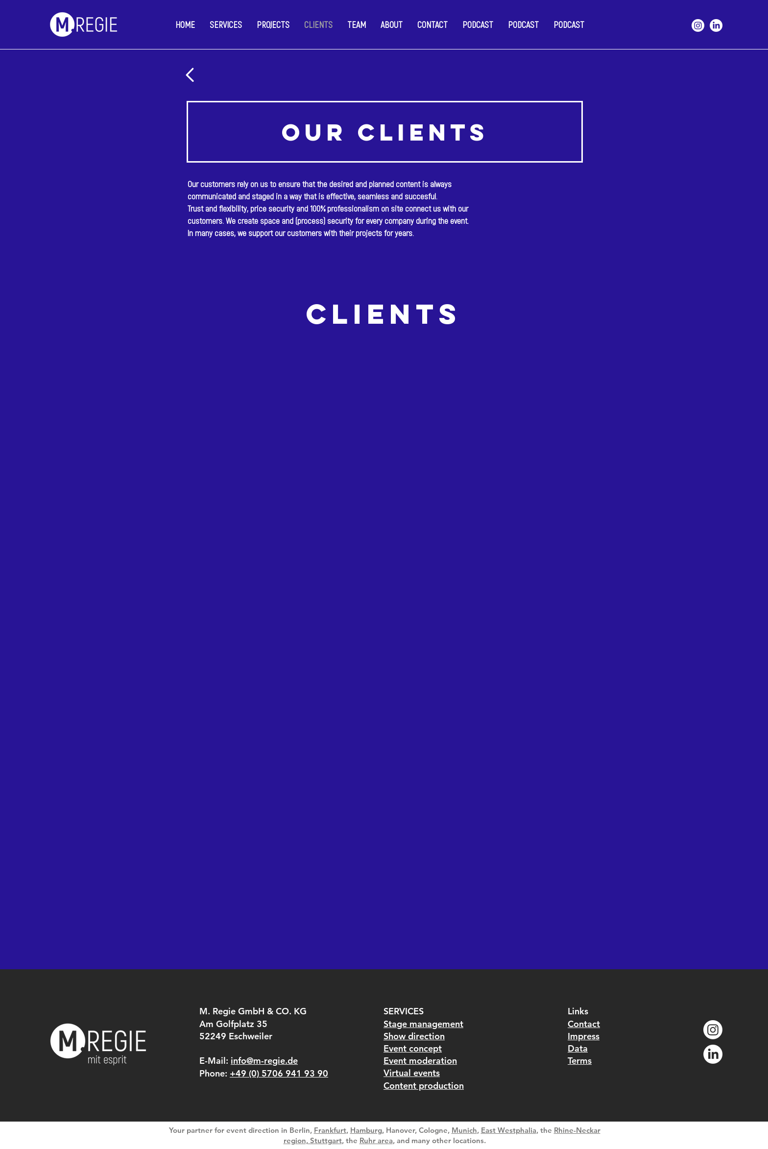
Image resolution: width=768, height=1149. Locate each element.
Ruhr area (376, 1140)
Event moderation (420, 1060)
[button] (391, 24)
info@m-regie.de (264, 1060)
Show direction (414, 1036)
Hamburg (366, 1130)
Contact (584, 1023)
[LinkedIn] (716, 25)
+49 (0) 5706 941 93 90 (279, 1073)
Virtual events (412, 1072)
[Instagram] (698, 25)
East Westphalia (508, 1130)
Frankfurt (330, 1130)
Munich (464, 1130)
